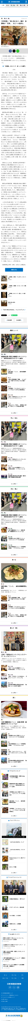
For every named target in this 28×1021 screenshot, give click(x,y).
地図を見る (14, 269)
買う (18, 5)
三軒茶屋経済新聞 (14, 2)
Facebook (10, 987)
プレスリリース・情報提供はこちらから (10, 995)
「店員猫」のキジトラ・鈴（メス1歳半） (15, 66)
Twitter (14, 987)
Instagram (18, 987)
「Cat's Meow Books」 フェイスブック (13, 309)
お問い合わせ (5, 999)
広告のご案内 (5, 1001)
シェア (9, 315)
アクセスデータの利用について (8, 997)
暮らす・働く (22, 5)
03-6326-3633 (7, 60)
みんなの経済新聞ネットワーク (14, 1015)
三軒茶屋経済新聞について (7, 993)
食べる (7, 5)
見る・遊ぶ (13, 5)
